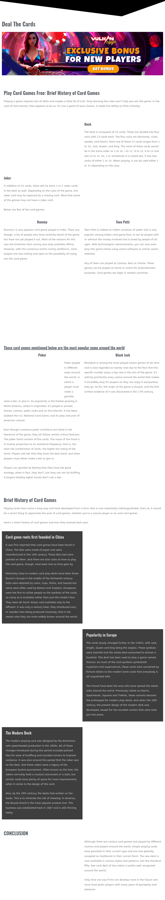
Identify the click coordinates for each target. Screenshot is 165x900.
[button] (123, 24)
